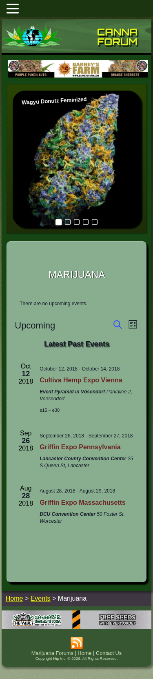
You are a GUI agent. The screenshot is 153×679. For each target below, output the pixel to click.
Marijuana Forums (52, 653)
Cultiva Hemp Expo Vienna (81, 380)
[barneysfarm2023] (78, 76)
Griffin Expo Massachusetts (83, 502)
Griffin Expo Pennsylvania (80, 447)
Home (84, 653)
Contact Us (109, 653)
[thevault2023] (77, 627)
